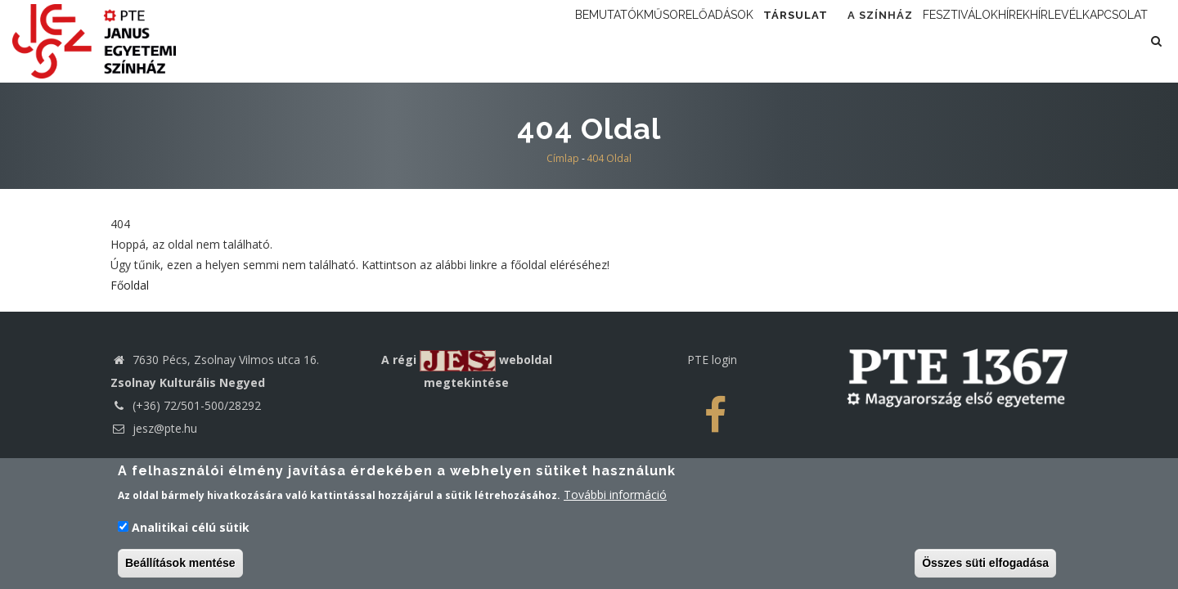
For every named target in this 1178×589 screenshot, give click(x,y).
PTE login (712, 425)
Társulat (743, 40)
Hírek (1012, 40)
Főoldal (129, 350)
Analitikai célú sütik (191, 528)
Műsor (566, 40)
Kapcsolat (483, 112)
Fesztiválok (932, 40)
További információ (615, 496)
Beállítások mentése (180, 563)
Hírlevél (1079, 40)
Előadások (644, 40)
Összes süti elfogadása (985, 563)
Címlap (562, 224)
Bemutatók (485, 40)
